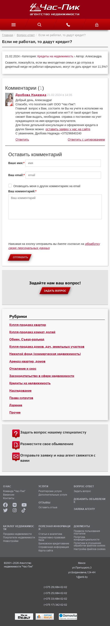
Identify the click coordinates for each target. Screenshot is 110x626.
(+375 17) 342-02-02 (55, 605)
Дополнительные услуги (53, 494)
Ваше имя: (15, 163)
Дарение (15, 405)
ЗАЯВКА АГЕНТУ (84, 509)
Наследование (20, 391)
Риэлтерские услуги (50, 491)
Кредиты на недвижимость (55, 56)
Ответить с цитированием (86, 139)
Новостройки (10, 541)
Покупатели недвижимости (19, 537)
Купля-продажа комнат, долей (32, 332)
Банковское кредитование (54, 543)
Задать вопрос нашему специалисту (53, 432)
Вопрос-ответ (26, 35)
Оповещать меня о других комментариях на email (46, 186)
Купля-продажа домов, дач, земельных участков (46, 347)
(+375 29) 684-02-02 (55, 587)
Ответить (22, 139)
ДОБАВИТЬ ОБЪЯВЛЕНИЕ (89, 500)
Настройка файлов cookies (89, 549)
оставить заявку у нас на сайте (68, 129)
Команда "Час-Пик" (14, 491)
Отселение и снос (22, 369)
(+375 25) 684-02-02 (55, 593)
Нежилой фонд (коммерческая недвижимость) (45, 354)
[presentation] (39, 233)
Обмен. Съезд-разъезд (26, 339)
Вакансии (8, 494)
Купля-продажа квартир (27, 325)
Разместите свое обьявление (46, 444)
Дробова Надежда (31, 95)
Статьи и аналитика (50, 534)
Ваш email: (16, 175)
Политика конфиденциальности (86, 538)
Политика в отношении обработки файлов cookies (89, 544)
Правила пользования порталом (87, 532)
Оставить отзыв (48, 507)
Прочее (15, 412)
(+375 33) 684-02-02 (55, 599)
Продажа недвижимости (17, 534)
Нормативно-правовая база (52, 538)
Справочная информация (54, 547)
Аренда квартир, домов (27, 361)
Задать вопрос (82, 491)
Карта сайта (46, 550)
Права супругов (21, 398)
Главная (7, 35)
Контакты (8, 498)
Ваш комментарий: (21, 191)
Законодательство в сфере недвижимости (41, 376)
